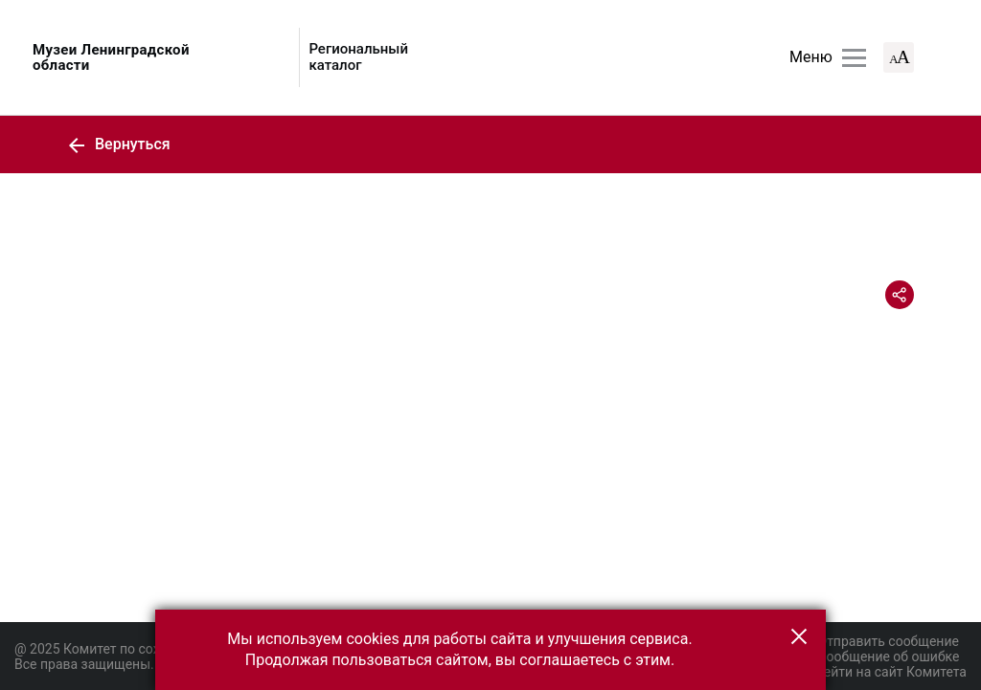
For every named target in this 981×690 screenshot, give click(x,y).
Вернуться (119, 144)
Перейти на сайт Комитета (884, 671)
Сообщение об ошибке (880, 656)
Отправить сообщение (879, 641)
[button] (799, 636)
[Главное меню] (854, 58)
